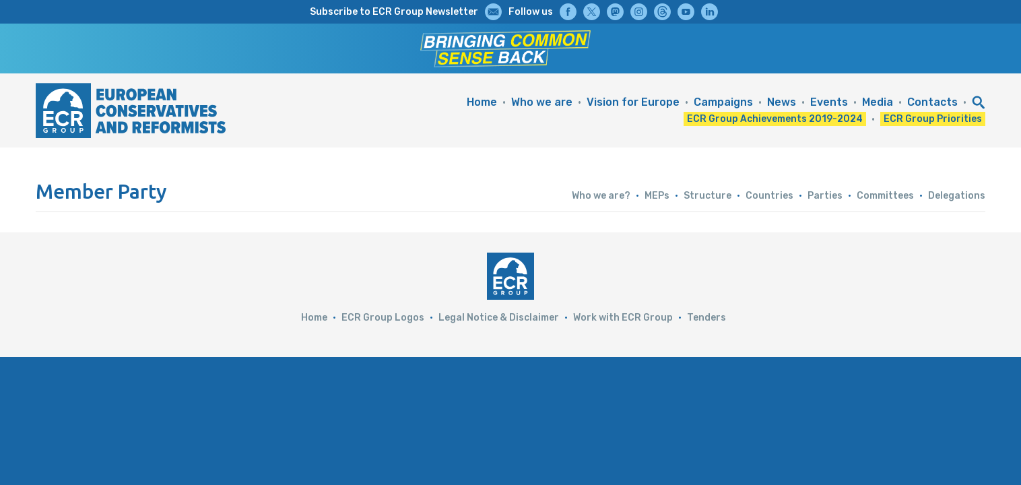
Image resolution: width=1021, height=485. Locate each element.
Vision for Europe (633, 102)
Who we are (541, 102)
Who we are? (601, 195)
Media (877, 102)
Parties (825, 195)
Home (482, 102)
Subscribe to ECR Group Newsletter (394, 12)
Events (829, 102)
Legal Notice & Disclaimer (498, 317)
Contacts (932, 102)
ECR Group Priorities (933, 119)
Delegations (956, 195)
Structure (707, 195)
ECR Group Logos (382, 317)
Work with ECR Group (623, 317)
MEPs (657, 195)
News (781, 102)
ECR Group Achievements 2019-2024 (775, 119)
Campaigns (723, 102)
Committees (885, 195)
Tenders (706, 317)
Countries (769, 195)
